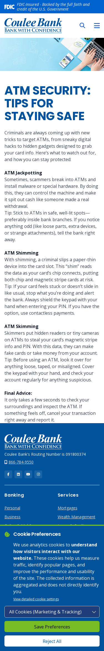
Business (12, 516)
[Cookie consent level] (52, 612)
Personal (12, 508)
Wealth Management (76, 516)
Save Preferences (52, 627)
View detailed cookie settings (36, 599)
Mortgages (67, 508)
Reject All (52, 641)
